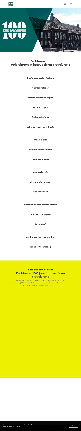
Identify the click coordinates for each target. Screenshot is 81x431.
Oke (73, 426)
